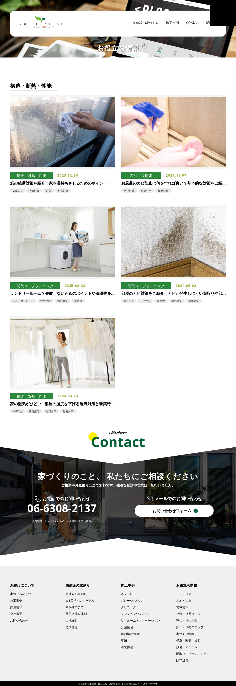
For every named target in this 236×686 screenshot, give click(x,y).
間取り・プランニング (191, 654)
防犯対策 (182, 660)
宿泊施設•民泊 (130, 634)
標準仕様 (72, 627)
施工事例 (172, 24)
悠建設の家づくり (146, 24)
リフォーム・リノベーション (140, 620)
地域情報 (182, 607)
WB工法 (126, 594)
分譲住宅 (127, 627)
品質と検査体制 (76, 614)
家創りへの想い (20, 594)
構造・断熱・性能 (188, 640)
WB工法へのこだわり (80, 600)
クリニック (128, 607)
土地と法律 (183, 600)
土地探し (72, 620)
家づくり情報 (185, 634)
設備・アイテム (186, 647)
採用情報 (16, 607)
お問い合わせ (19, 620)
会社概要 (16, 614)
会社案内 (192, 24)
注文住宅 (127, 647)
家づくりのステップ (189, 627)
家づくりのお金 (186, 620)
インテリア (183, 594)
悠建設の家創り (76, 594)
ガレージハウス (131, 600)
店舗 (124, 640)
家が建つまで (75, 607)
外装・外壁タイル (188, 614)
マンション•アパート (135, 614)
